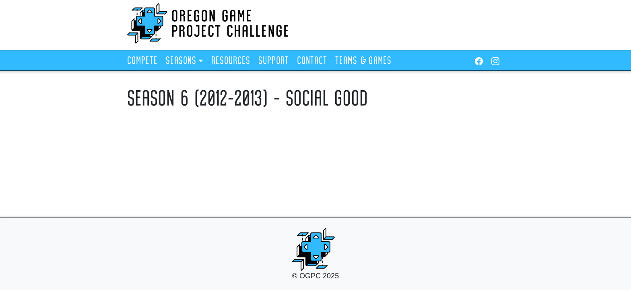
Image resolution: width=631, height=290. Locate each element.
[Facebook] (479, 61)
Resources (230, 61)
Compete (142, 61)
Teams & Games (363, 61)
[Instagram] (495, 61)
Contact (312, 61)
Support (273, 61)
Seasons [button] (181, 61)
